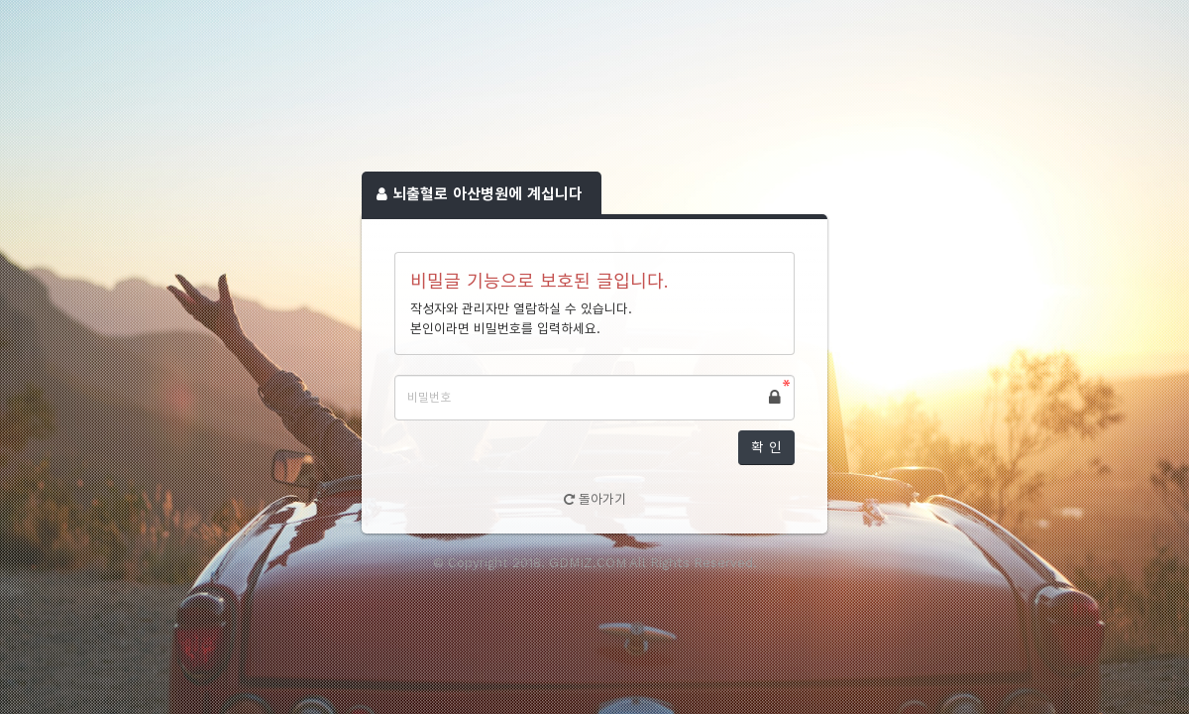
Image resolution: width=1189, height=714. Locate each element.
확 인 (766, 447)
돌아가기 (595, 499)
